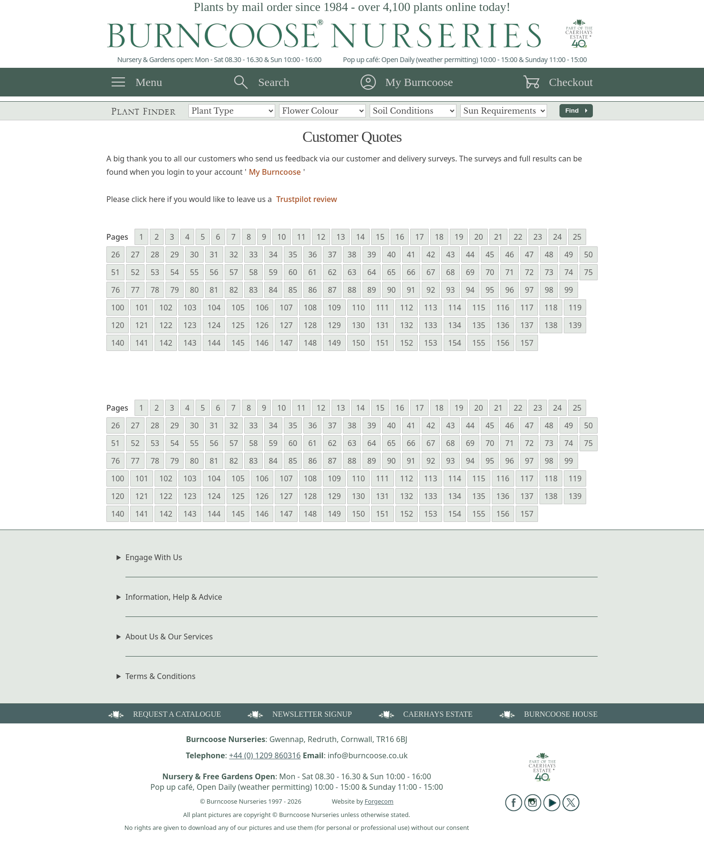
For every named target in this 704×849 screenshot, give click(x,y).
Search (273, 82)
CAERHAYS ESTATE (425, 714)
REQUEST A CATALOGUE (163, 714)
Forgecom (379, 801)
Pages (117, 237)
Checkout (571, 82)
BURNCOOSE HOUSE (547, 714)
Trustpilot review (306, 199)
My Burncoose (419, 82)
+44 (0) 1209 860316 (264, 755)
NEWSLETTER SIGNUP (299, 714)
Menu (148, 82)
